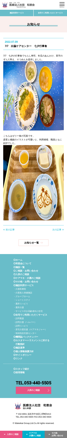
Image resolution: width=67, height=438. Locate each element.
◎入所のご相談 (21, 274)
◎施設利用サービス (23, 285)
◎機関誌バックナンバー (25, 337)
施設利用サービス (17, 13)
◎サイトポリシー (22, 355)
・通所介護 (18, 307)
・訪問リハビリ (20, 326)
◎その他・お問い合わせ (25, 281)
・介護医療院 (19, 289)
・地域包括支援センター (24, 333)
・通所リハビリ (20, 303)
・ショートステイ (21, 300)
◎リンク (17, 358)
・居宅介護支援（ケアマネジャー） (30, 329)
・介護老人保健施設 (22, 292)
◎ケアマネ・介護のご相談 (26, 278)
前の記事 (10, 229)
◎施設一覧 (19, 267)
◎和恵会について (22, 263)
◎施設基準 (19, 347)
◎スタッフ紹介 (21, 369)
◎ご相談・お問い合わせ (25, 270)
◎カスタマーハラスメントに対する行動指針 (31, 342)
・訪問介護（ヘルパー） (24, 322)
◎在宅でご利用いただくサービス (30, 314)
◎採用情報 (19, 372)
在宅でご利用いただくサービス (50, 13)
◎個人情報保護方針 (23, 351)
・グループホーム (21, 296)
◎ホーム (17, 260)
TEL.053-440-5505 (33, 383)
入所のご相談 (33, 390)
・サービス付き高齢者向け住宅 (28, 311)
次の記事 (56, 229)
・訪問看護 (18, 318)
